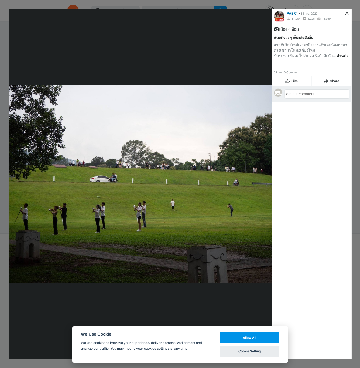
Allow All (249, 337)
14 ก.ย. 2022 (309, 13)
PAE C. (292, 13)
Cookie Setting (249, 351)
